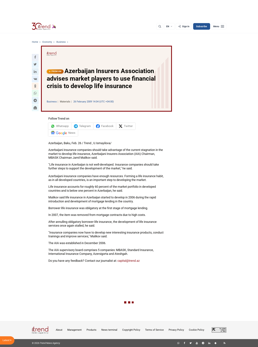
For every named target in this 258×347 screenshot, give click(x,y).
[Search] (159, 26)
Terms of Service (154, 329)
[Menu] (218, 26)
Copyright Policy (131, 329)
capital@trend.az (128, 260)
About (59, 329)
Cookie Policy (196, 329)
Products (91, 329)
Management (74, 329)
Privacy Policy (176, 329)
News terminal (109, 329)
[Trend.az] (44, 26)
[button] (35, 57)
